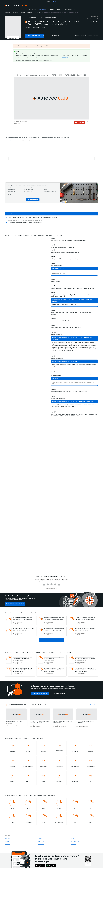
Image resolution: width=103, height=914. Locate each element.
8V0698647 (7, 838)
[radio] (91, 16)
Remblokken (29, 12)
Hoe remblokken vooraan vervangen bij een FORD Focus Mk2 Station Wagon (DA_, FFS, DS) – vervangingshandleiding (85, 670)
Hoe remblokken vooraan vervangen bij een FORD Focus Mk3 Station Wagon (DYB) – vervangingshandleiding (22, 658)
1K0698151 (7, 844)
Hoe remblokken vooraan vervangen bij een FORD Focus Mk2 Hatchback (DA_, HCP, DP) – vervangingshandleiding (85, 658)
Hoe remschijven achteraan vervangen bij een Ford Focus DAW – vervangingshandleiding (85, 618)
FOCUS (39, 12)
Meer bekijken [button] (65, 57)
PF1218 (72, 838)
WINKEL (49, 1)
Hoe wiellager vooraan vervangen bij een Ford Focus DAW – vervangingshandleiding (54, 629)
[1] (91, 16)
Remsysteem (22, 12)
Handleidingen (15, 12)
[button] (59, 9)
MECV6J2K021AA (75, 841)
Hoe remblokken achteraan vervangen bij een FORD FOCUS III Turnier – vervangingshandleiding (54, 658)
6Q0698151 (73, 844)
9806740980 (41, 844)
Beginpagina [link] (7, 12)
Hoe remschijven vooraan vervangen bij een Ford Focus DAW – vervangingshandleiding (22, 618)
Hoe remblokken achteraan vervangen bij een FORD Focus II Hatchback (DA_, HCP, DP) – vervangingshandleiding (22, 670)
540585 (7, 841)
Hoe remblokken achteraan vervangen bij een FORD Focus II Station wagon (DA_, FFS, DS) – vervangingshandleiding (54, 670)
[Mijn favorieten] (31, 17)
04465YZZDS (41, 841)
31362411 (40, 838)
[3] (94, 16)
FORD (35, 12)
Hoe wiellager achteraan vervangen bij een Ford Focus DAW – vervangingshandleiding (23, 629)
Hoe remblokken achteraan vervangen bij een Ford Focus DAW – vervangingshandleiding (54, 618)
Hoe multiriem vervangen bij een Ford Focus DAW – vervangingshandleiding (84, 629)
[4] (95, 16)
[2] (93, 16)
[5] (97, 16)
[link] (32, 9)
